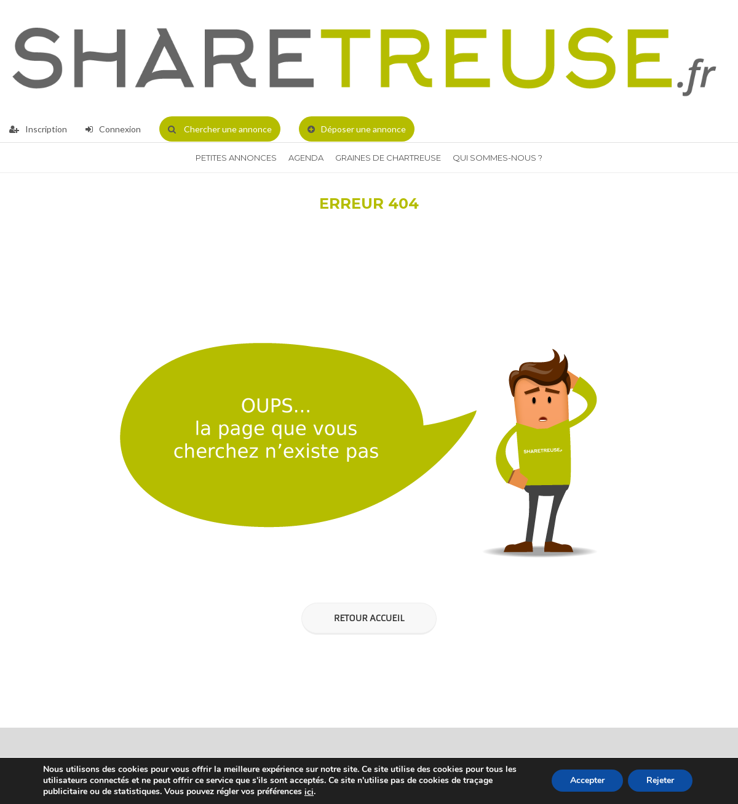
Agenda (305, 158)
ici (309, 792)
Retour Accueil (369, 618)
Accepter (587, 781)
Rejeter (660, 781)
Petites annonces (236, 158)
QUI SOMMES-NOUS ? (497, 158)
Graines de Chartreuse (388, 158)
